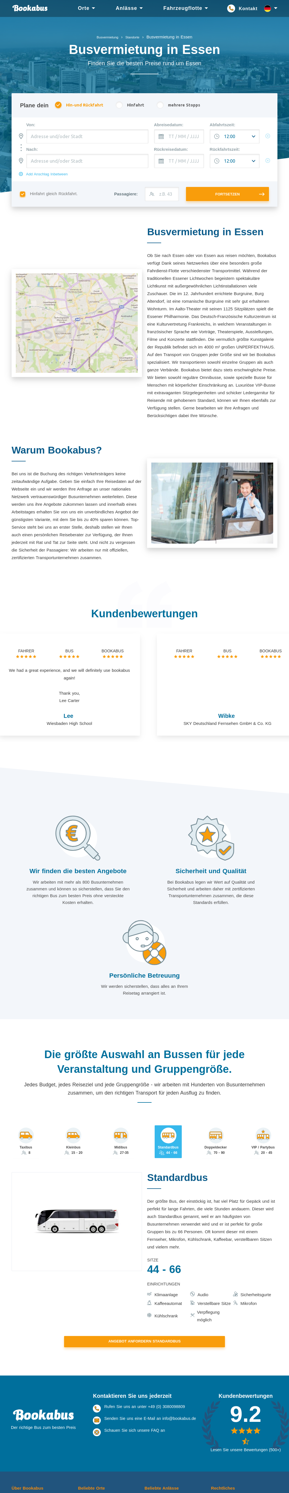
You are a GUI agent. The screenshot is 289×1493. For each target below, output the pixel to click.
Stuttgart (85, 1445)
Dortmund (86, 1451)
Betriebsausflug (158, 1457)
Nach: (32, 150)
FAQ (15, 1439)
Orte (83, 8)
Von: (30, 125)
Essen (83, 1439)
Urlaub (150, 1428)
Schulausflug (155, 1451)
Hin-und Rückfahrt (82, 105)
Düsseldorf (87, 1457)
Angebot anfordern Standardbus (144, 1271)
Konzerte (152, 1433)
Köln (82, 1428)
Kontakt (248, 8)
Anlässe (126, 8)
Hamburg (86, 1475)
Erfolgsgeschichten (28, 1451)
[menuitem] (83, 8)
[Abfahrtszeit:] (235, 137)
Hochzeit (152, 1445)
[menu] (147, 8)
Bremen (85, 1463)
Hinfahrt (137, 105)
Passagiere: (126, 198)
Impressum (221, 1428)
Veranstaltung (156, 1439)
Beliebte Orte (93, 1418)
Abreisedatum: (168, 125)
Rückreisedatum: (171, 150)
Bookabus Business (29, 1445)
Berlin (83, 1481)
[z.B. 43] (162, 198)
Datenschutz (222, 1439)
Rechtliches (225, 1418)
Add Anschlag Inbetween (52, 176)
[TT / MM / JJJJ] (179, 137)
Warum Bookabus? (28, 1433)
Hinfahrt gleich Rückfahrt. (51, 198)
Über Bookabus (30, 1418)
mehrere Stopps (190, 105)
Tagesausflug (156, 1463)
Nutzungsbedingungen (231, 1433)
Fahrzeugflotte (182, 8)
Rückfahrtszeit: (225, 150)
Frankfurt (86, 1433)
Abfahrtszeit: (222, 125)
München (86, 1469)
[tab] (27, 1071)
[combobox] (87, 137)
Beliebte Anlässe (164, 1418)
